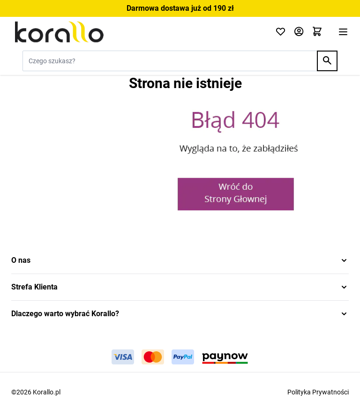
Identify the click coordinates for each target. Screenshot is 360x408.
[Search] (327, 61)
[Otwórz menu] (343, 31)
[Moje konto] (298, 32)
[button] (180, 260)
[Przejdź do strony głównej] (137, 32)
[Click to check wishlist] (280, 32)
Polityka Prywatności (318, 392)
